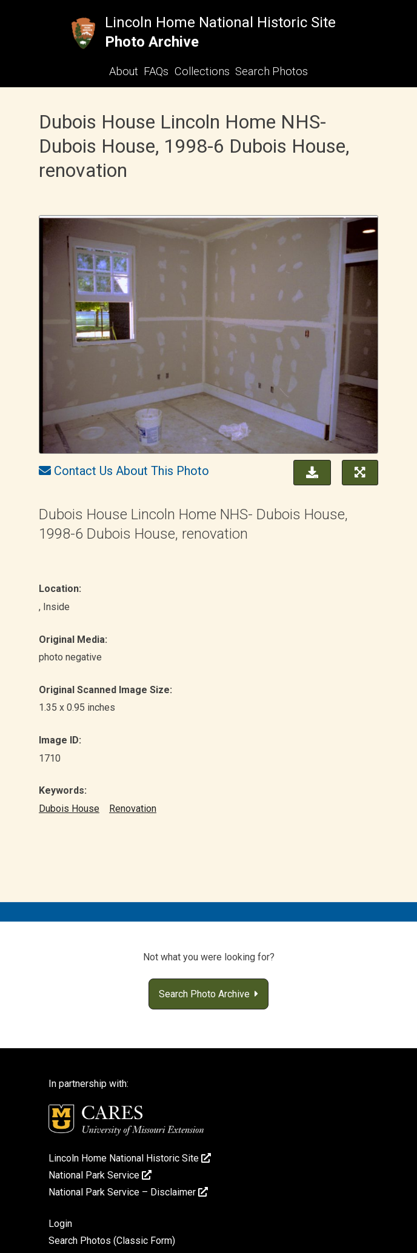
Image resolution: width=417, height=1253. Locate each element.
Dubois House (69, 808)
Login (60, 1223)
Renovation (132, 808)
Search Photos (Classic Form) (111, 1240)
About (123, 71)
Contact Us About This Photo (131, 471)
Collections (202, 71)
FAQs (156, 71)
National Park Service (100, 1175)
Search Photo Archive (208, 994)
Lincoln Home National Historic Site (220, 22)
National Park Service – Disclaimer (128, 1192)
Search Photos (271, 71)
